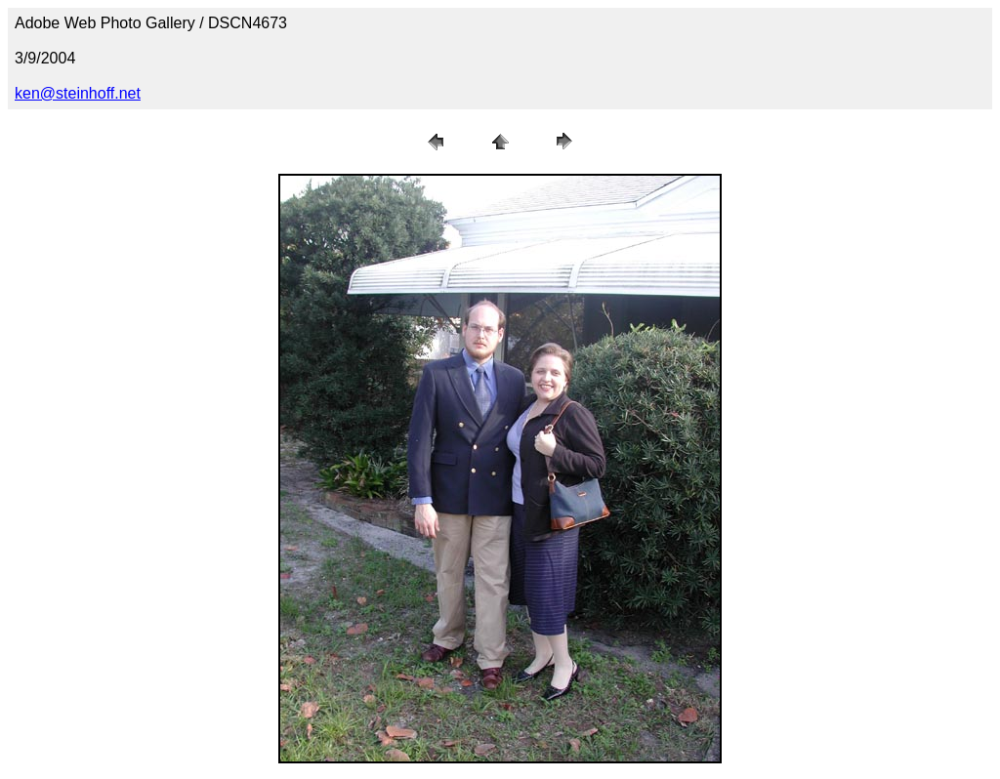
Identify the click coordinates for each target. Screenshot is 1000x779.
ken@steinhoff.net (78, 93)
